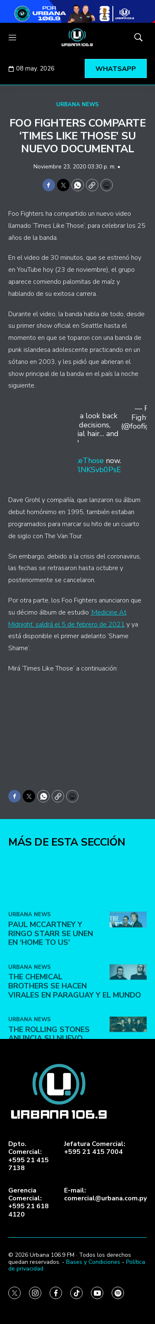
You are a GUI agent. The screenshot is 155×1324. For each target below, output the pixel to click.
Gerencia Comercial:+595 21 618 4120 (28, 1203)
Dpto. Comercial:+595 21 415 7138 (28, 1156)
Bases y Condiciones (93, 1262)
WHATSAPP (115, 68)
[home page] (77, 37)
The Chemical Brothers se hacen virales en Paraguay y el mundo (74, 1044)
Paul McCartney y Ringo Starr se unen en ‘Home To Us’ (50, 991)
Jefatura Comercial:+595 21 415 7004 (94, 1148)
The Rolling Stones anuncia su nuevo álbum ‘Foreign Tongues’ (59, 1096)
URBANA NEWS (77, 104)
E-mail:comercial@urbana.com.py (105, 1194)
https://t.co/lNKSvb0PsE (80, 470)
